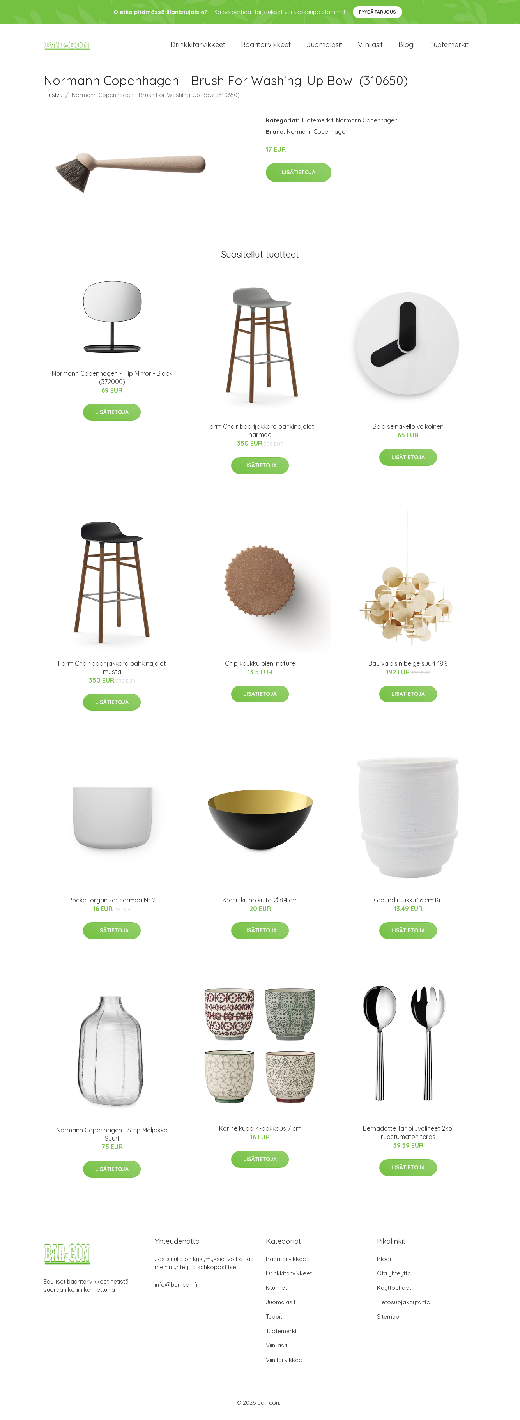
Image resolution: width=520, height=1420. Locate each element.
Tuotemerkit (449, 46)
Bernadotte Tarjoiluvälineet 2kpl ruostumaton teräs (408, 1137)
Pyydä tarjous (377, 12)
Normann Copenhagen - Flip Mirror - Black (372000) (112, 381)
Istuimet (276, 1291)
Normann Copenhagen (367, 124)
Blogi (406, 46)
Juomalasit (324, 46)
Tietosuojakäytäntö (403, 1306)
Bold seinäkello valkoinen (408, 431)
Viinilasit (370, 46)
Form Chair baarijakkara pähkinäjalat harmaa (260, 435)
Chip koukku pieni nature (260, 667)
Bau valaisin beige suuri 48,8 (408, 667)
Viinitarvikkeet (285, 1363)
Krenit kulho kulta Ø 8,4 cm (260, 904)
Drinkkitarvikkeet (197, 46)
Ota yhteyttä (394, 1277)
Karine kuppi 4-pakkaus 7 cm (260, 1133)
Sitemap (388, 1320)
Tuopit (274, 1320)
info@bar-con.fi (176, 1288)
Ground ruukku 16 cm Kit (408, 904)
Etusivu (53, 99)
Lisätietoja (298, 176)
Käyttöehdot (394, 1291)
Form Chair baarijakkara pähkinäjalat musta (112, 671)
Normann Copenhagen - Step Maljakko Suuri (112, 1138)
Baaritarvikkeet (266, 46)
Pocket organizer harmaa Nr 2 (112, 904)
